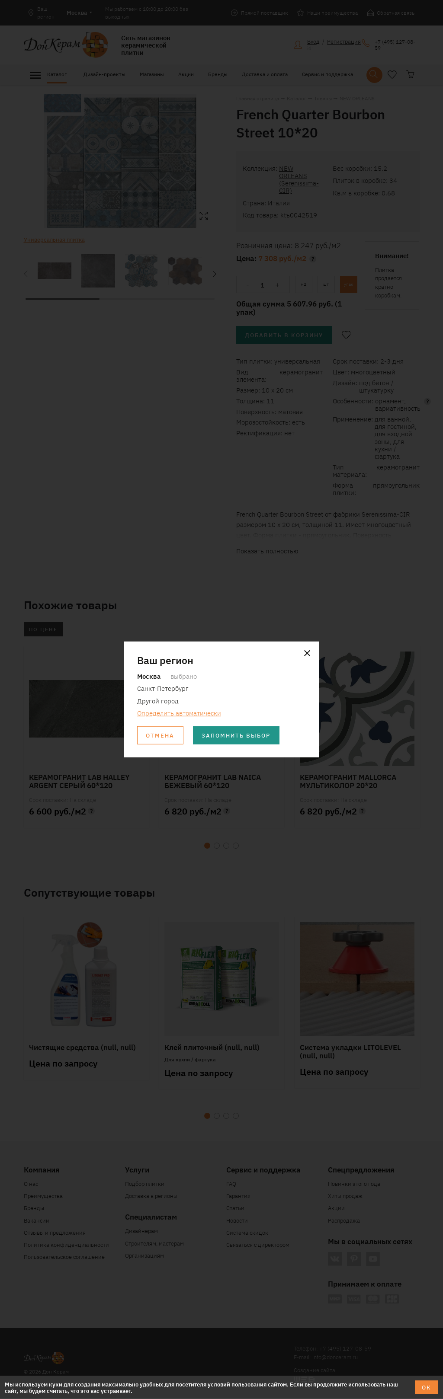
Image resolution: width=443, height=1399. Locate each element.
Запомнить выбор (236, 735)
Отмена (160, 735)
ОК (426, 1387)
